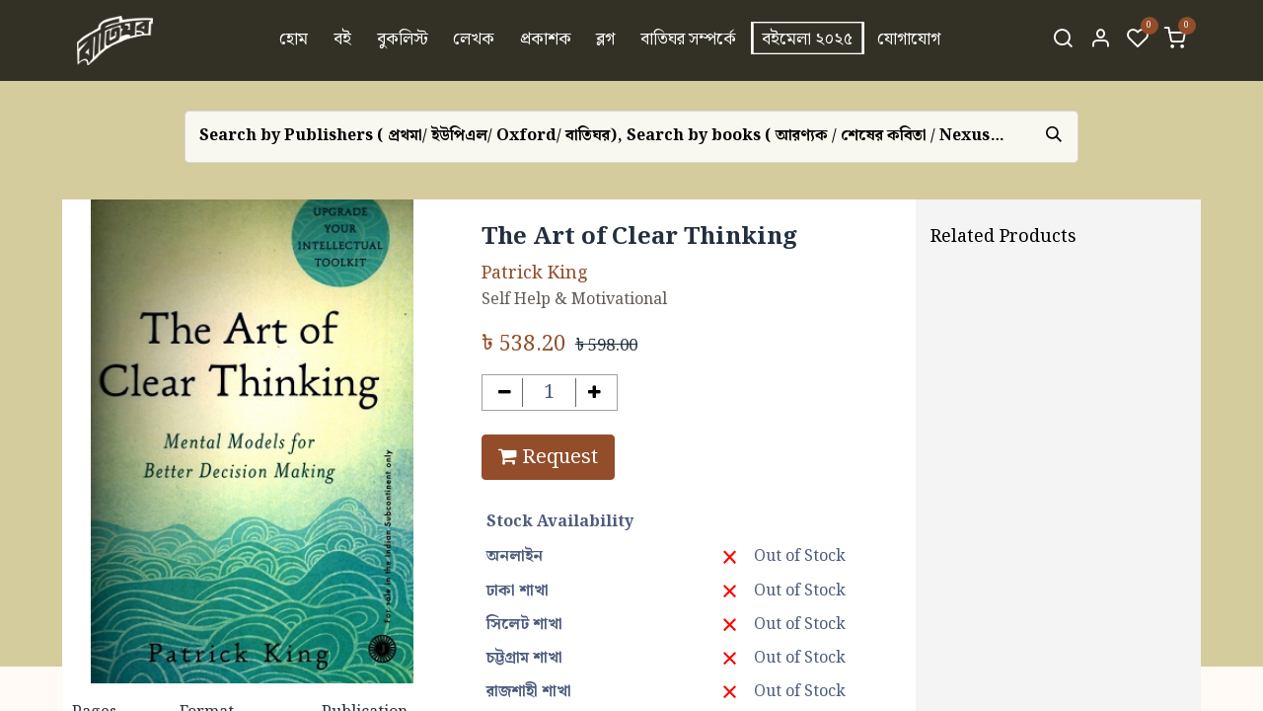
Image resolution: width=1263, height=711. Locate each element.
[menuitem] (294, 40)
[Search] (1063, 40)
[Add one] (594, 392)
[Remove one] (504, 392)
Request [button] (548, 457)
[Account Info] (1100, 40)
